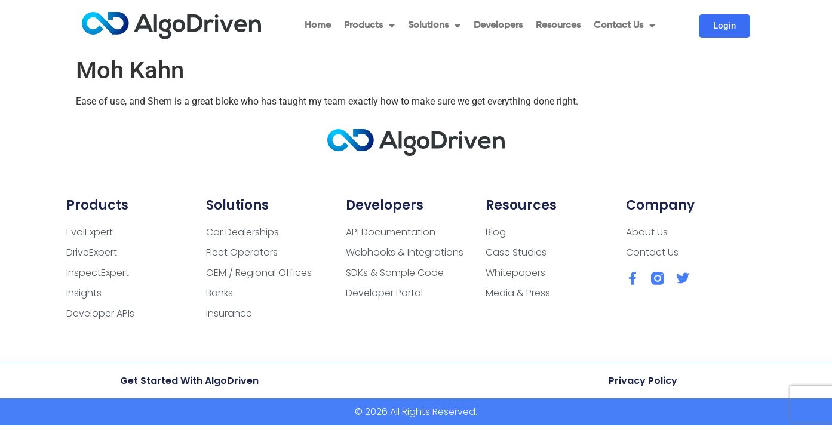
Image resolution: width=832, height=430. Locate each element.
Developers (498, 25)
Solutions (434, 25)
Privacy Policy (643, 381)
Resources (558, 25)
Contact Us (624, 25)
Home (318, 25)
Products (369, 25)
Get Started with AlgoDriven (189, 381)
